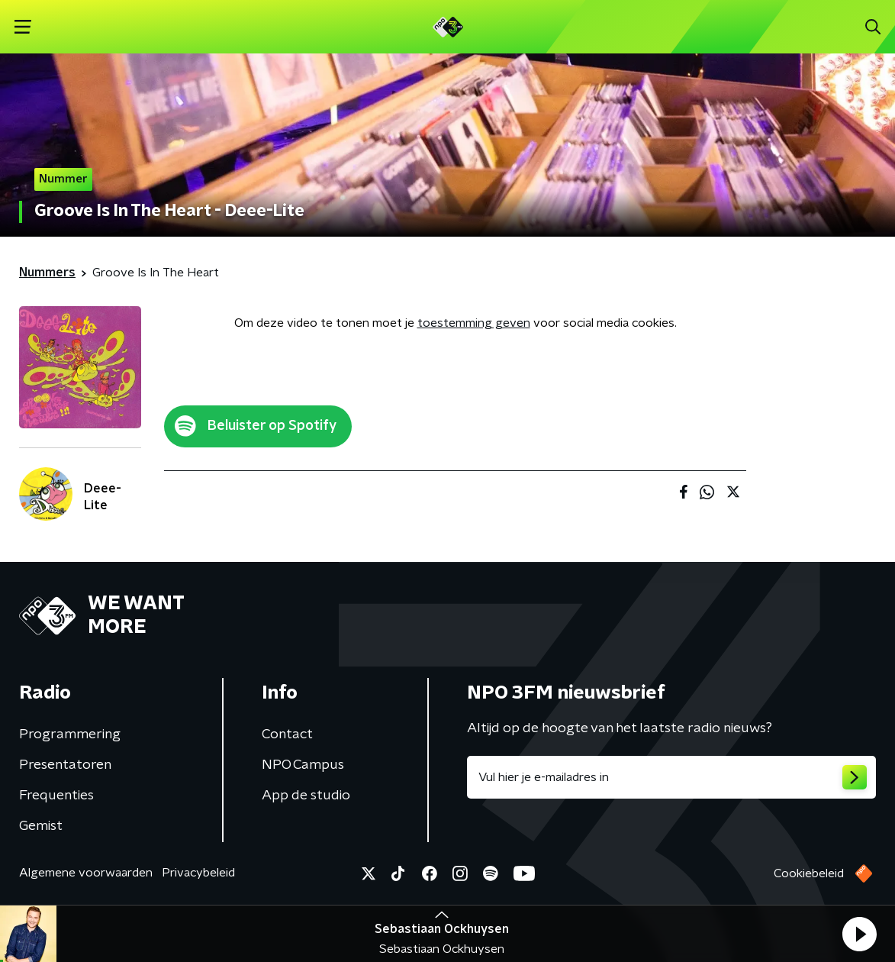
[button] (859, 933)
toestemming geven (473, 323)
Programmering (70, 734)
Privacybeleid (198, 873)
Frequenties (56, 795)
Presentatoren (65, 765)
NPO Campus (303, 765)
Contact (287, 734)
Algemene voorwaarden (86, 873)
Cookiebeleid (809, 873)
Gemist (41, 826)
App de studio (306, 795)
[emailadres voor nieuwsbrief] (672, 777)
